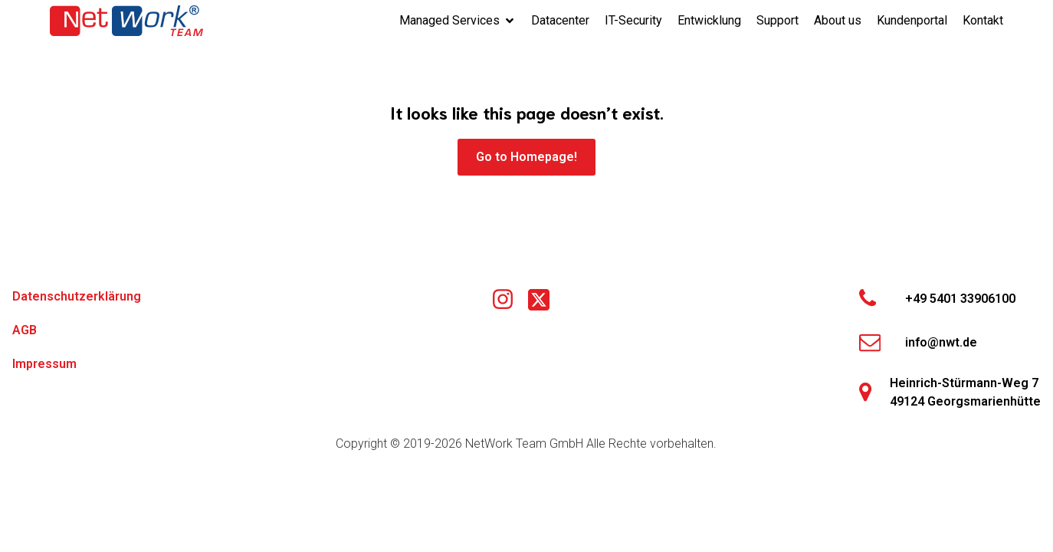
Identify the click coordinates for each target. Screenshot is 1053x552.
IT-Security (633, 20)
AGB (24, 330)
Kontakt (983, 20)
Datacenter (560, 20)
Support (777, 20)
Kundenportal (912, 20)
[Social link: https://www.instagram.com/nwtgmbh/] (508, 300)
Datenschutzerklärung (76, 296)
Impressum (44, 363)
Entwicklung (709, 20)
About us (837, 20)
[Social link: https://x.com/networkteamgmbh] (544, 300)
